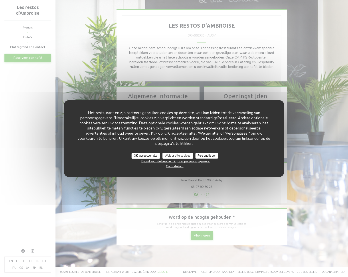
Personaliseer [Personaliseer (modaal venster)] (207, 156)
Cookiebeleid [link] (174, 166)
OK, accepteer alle (145, 156)
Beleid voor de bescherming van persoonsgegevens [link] (175, 162)
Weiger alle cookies (177, 156)
